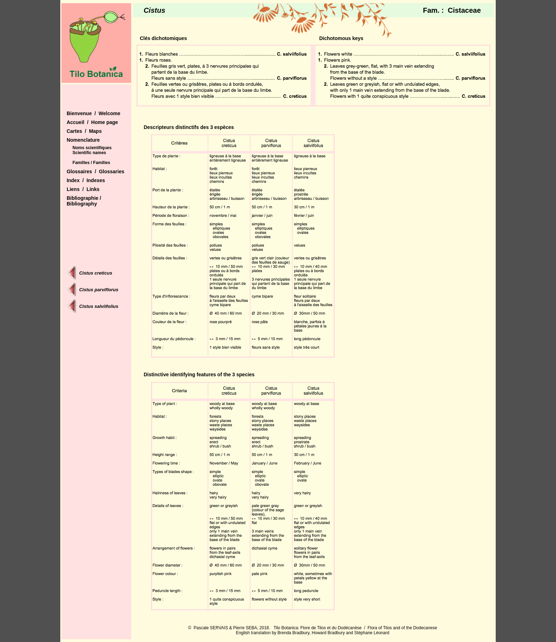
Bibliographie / (84, 198)
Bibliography (82, 204)
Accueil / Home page (92, 122)
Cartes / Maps (84, 131)
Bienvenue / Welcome (93, 113)
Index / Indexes (86, 180)
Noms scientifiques (92, 147)
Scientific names (89, 152)
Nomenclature (83, 140)
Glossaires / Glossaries (95, 171)
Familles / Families (91, 162)
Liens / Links (83, 189)
